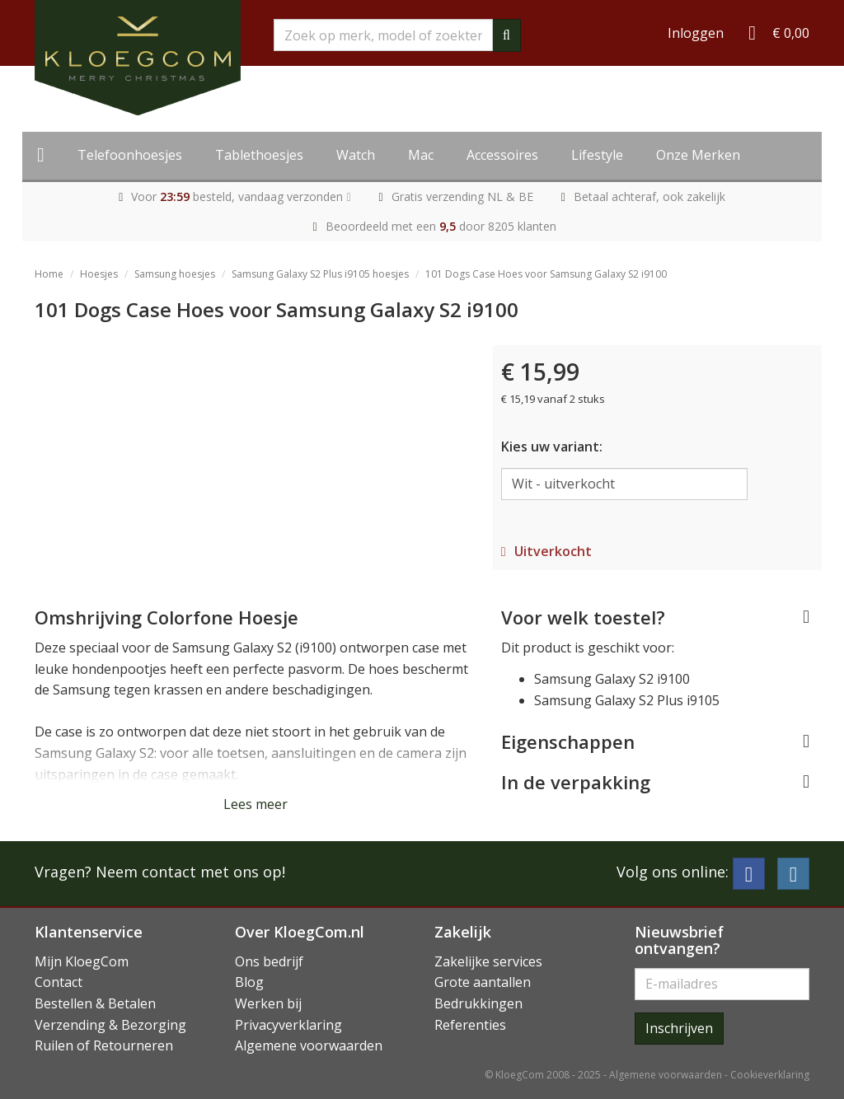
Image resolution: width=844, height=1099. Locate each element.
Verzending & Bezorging (110, 1025)
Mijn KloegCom (82, 961)
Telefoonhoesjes (129, 155)
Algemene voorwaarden (308, 1045)
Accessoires (502, 155)
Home (49, 274)
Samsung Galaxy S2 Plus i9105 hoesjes (320, 274)
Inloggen (696, 33)
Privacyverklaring (288, 1025)
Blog (249, 982)
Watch (355, 155)
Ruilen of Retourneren (104, 1045)
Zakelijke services (488, 961)
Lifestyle (597, 155)
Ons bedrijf (269, 961)
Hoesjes (99, 274)
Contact (58, 982)
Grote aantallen (482, 982)
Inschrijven (679, 1028)
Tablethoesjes (259, 155)
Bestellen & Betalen (95, 1003)
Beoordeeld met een (441, 226)
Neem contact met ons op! (190, 872)
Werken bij (268, 1003)
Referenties (470, 1025)
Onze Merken (698, 155)
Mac (421, 155)
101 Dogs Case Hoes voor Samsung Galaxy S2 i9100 (546, 274)
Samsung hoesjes (174, 274)
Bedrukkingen (478, 1003)
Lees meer (255, 804)
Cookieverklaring (769, 1075)
